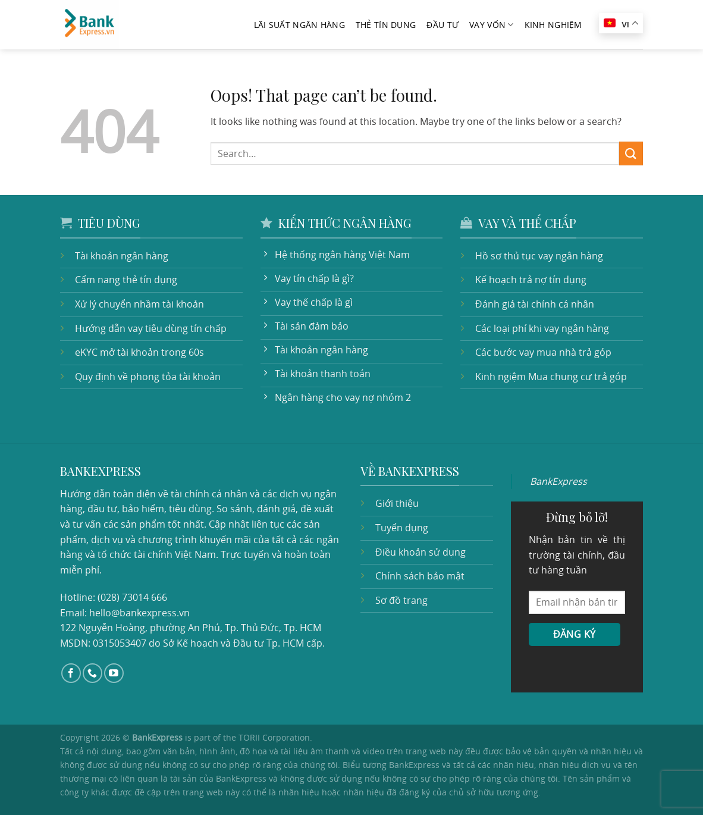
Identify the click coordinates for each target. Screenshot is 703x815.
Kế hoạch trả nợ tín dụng (530, 279)
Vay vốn (491, 25)
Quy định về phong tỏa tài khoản (148, 376)
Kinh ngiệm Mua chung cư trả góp (551, 376)
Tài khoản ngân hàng (121, 255)
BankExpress (558, 481)
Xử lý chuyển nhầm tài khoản (139, 304)
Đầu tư (442, 24)
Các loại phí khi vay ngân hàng (542, 328)
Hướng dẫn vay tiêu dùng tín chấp (151, 328)
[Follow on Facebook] (71, 673)
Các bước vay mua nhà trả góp (543, 352)
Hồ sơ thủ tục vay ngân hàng (539, 255)
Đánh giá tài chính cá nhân (534, 304)
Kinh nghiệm (553, 24)
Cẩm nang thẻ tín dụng (126, 279)
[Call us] (92, 673)
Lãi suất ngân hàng (299, 24)
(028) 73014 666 (132, 597)
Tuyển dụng (401, 527)
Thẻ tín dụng (386, 24)
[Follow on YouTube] (114, 673)
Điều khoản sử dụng (420, 552)
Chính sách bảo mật (420, 575)
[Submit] (631, 153)
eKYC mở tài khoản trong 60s (139, 352)
